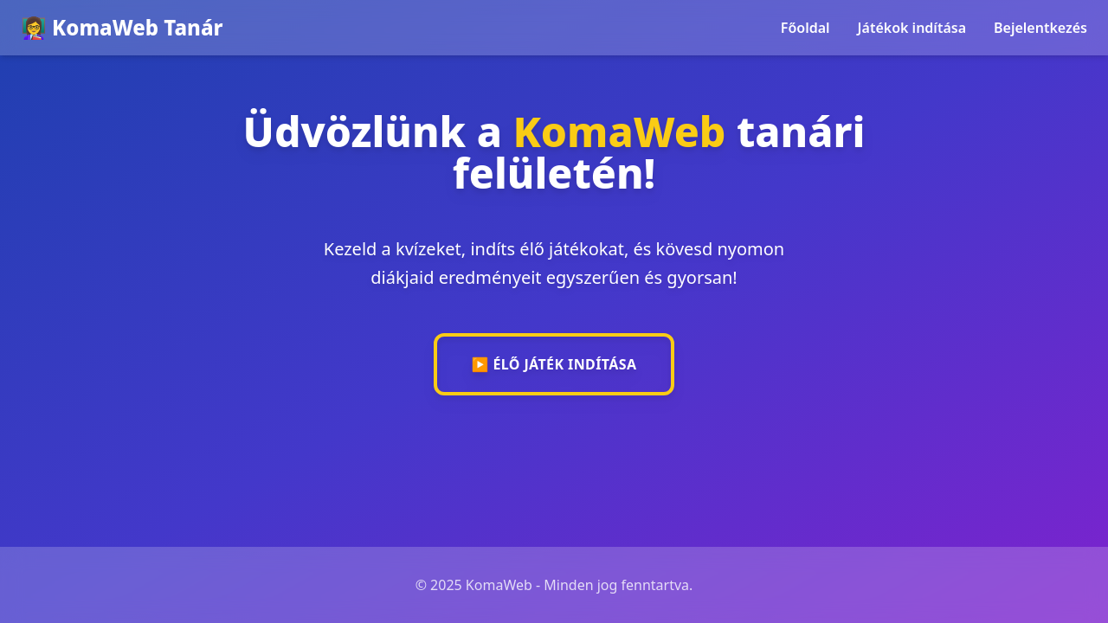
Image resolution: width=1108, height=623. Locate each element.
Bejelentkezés (1040, 27)
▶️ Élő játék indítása (554, 364)
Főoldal (805, 27)
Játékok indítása (912, 27)
